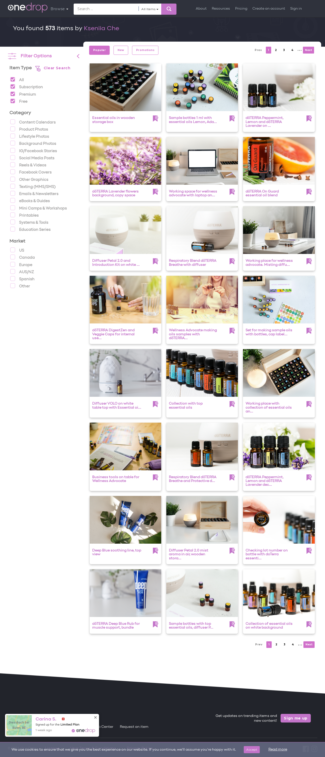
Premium (23, 93)
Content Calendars (33, 121)
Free (18, 101)
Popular (99, 50)
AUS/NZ (22, 271)
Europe (21, 264)
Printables (24, 214)
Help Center (102, 727)
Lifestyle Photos (29, 136)
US (17, 249)
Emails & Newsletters (34, 193)
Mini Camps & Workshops (38, 207)
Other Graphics (29, 179)
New (121, 50)
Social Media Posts (32, 157)
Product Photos (29, 128)
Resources (221, 8)
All (17, 79)
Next (308, 50)
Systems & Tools (29, 222)
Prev (258, 50)
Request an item (134, 727)
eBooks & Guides (30, 200)
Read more (277, 749)
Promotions (145, 50)
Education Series (30, 229)
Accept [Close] (251, 749)
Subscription (26, 86)
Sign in (296, 8)
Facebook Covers (31, 171)
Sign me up (295, 718)
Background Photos (33, 143)
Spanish (22, 278)
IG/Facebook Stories (33, 150)
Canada (22, 257)
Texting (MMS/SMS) (33, 186)
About (201, 8)
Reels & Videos (28, 164)
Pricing (241, 8)
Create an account (268, 8)
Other (20, 285)
